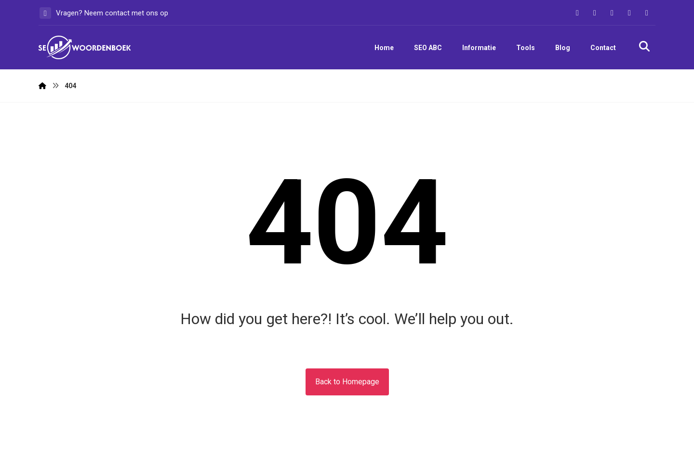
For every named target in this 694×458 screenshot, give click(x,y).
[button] (577, 13)
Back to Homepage (347, 381)
